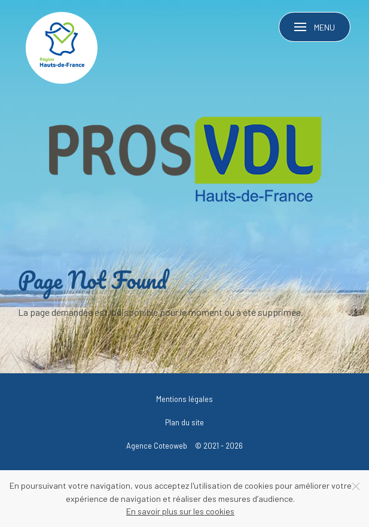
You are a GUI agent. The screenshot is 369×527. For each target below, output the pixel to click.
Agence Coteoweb (156, 445)
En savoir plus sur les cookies (180, 511)
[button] (315, 27)
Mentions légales (184, 399)
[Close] (356, 486)
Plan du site (184, 422)
